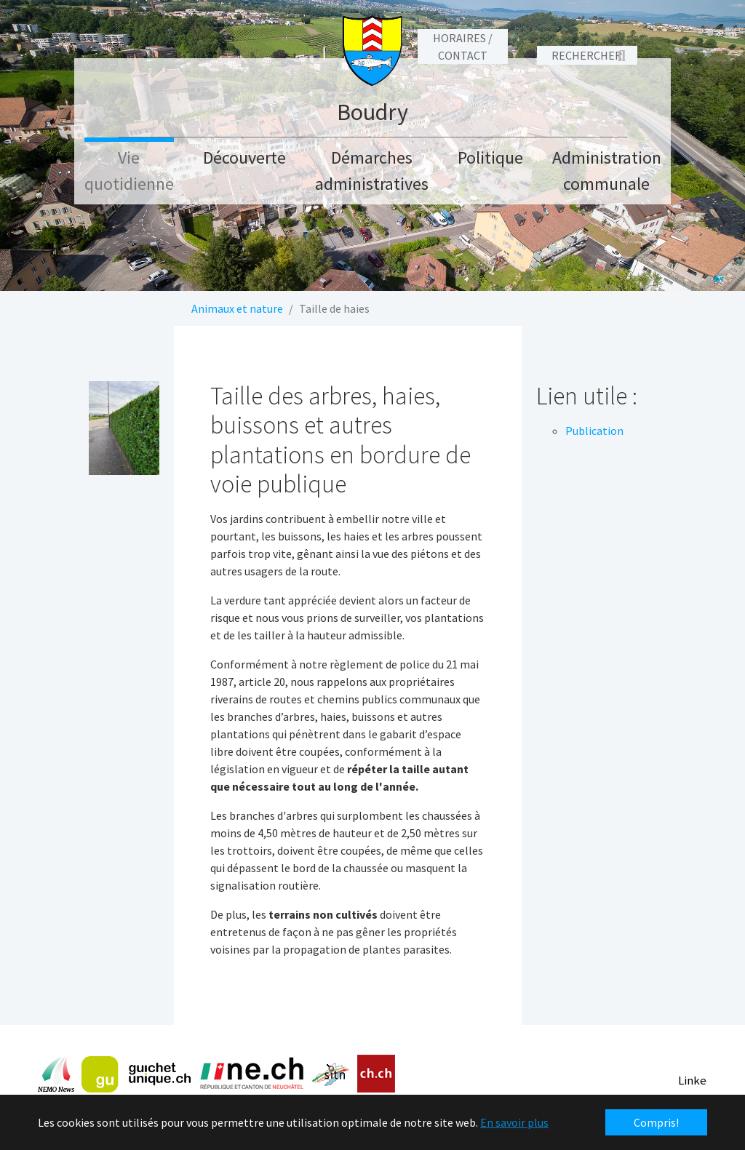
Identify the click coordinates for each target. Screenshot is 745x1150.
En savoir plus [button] (514, 1122)
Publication (594, 430)
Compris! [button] (656, 1122)
